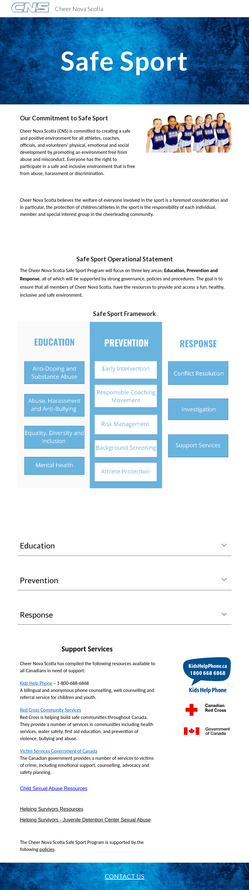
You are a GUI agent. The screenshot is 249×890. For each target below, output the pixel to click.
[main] (124, 60)
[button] (224, 545)
